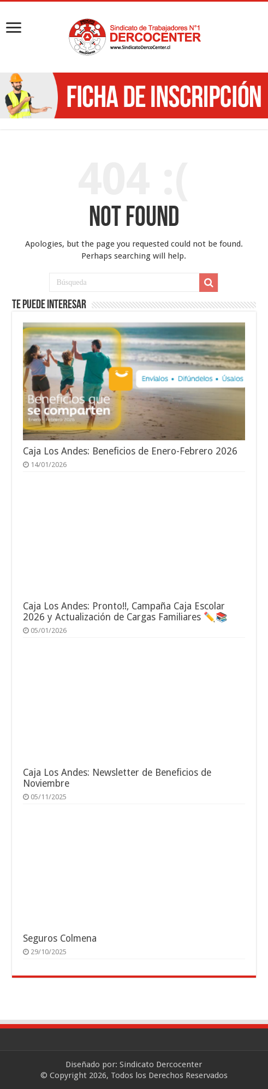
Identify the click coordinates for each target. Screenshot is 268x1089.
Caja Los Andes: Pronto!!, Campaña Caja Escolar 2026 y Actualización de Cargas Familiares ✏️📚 (125, 612)
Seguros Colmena (60, 938)
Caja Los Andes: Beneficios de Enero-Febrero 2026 (130, 451)
